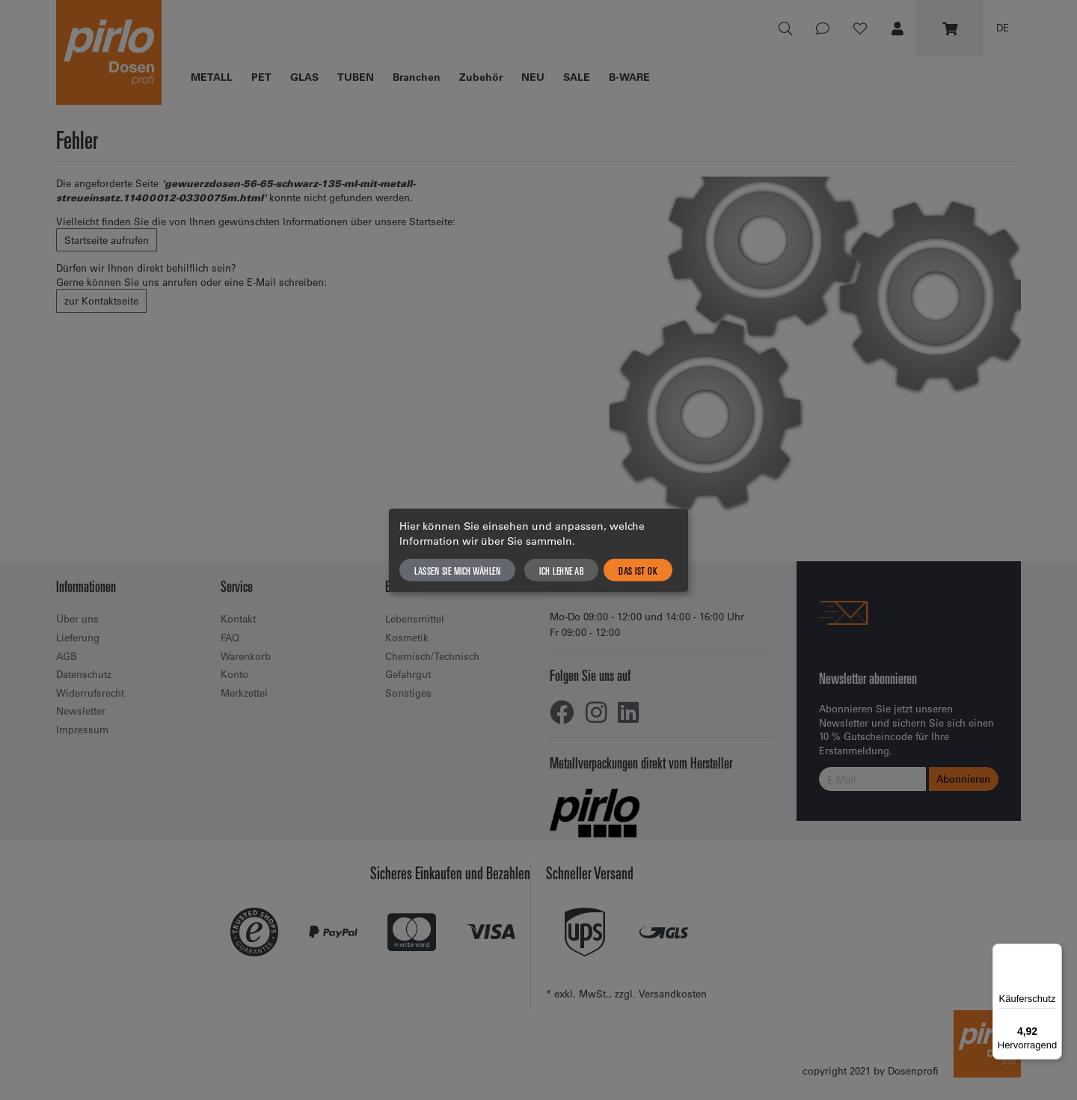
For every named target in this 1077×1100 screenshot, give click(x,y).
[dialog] (538, 550)
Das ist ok (638, 569)
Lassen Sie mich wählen (457, 569)
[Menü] (1053, 953)
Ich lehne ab (561, 569)
